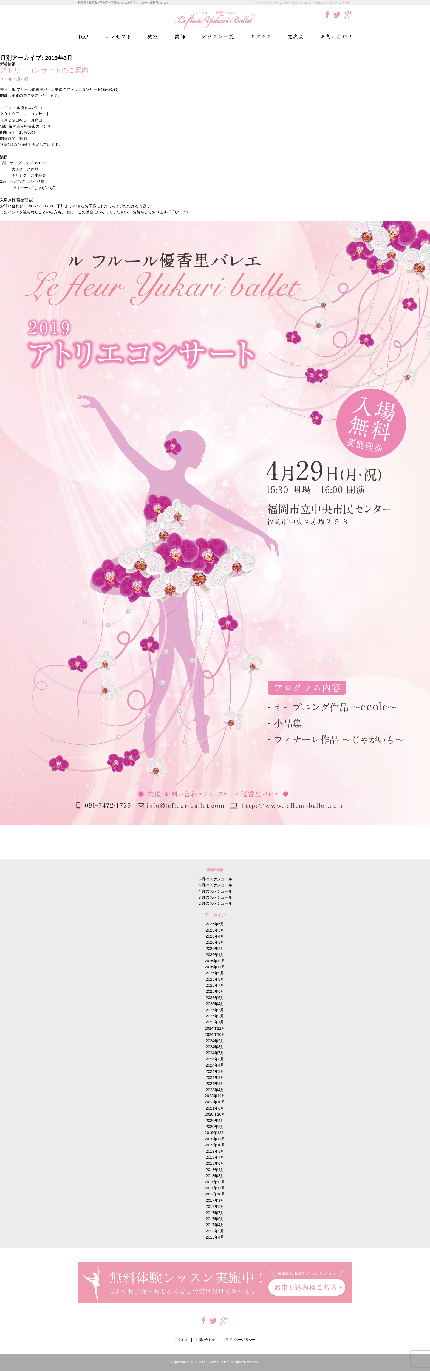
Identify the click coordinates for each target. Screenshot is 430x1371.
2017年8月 (215, 1206)
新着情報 (7, 64)
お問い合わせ (336, 36)
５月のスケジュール (215, 885)
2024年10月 (215, 1034)
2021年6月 (215, 1108)
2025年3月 (215, 1010)
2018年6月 (215, 1163)
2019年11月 (215, 1139)
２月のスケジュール (215, 903)
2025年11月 (215, 967)
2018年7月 (215, 1157)
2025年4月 (215, 1004)
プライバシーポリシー (238, 1340)
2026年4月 (215, 936)
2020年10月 (215, 1114)
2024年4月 (215, 1065)
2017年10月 (215, 1194)
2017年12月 (215, 1182)
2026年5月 (215, 930)
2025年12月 (215, 961)
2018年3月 (215, 1175)
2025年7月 (215, 985)
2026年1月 (215, 954)
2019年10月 (215, 1145)
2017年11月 (215, 1188)
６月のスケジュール (215, 879)
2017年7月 (215, 1213)
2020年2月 (215, 1126)
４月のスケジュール (215, 891)
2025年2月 (215, 1016)
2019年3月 (215, 1151)
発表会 (295, 36)
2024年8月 (215, 1047)
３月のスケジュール (215, 897)
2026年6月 (215, 924)
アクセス (260, 36)
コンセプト (117, 36)
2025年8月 (215, 979)
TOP (83, 36)
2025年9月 (215, 973)
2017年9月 (215, 1200)
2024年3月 (215, 1071)
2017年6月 (215, 1219)
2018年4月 (215, 1169)
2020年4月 (215, 1120)
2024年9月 (215, 1041)
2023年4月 (215, 1090)
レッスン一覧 (218, 36)
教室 (152, 36)
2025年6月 (215, 991)
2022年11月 (215, 1096)
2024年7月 (215, 1053)
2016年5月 (215, 1231)
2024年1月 (215, 1083)
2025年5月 (215, 997)
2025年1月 (215, 1022)
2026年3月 (215, 942)
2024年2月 (215, 1077)
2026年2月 (215, 948)
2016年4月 (215, 1237)
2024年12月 (215, 1028)
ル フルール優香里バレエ (215, 20)
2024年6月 (215, 1059)
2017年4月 (215, 1225)
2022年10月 (215, 1102)
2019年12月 (215, 1132)
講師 (180, 36)
